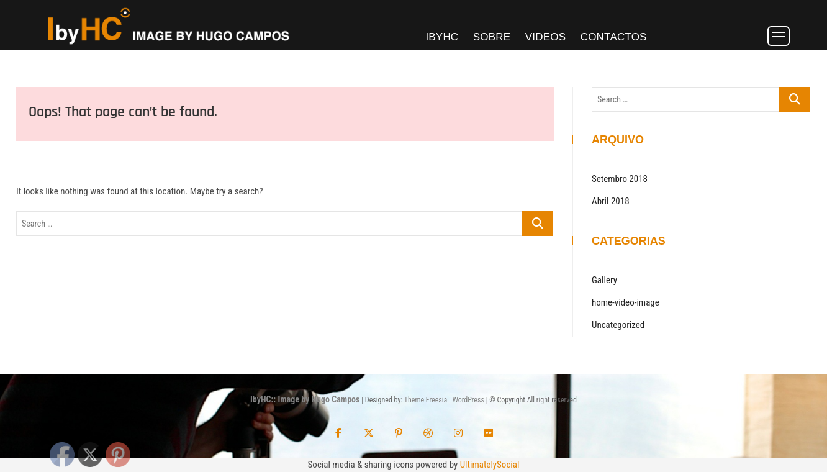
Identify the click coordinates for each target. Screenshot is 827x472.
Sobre (492, 37)
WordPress (468, 400)
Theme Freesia (425, 400)
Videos (545, 37)
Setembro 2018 (620, 178)
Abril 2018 (611, 201)
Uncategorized (618, 324)
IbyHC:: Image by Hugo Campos (304, 399)
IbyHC (441, 37)
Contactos (614, 37)
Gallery (604, 280)
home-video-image (625, 302)
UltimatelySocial (490, 464)
